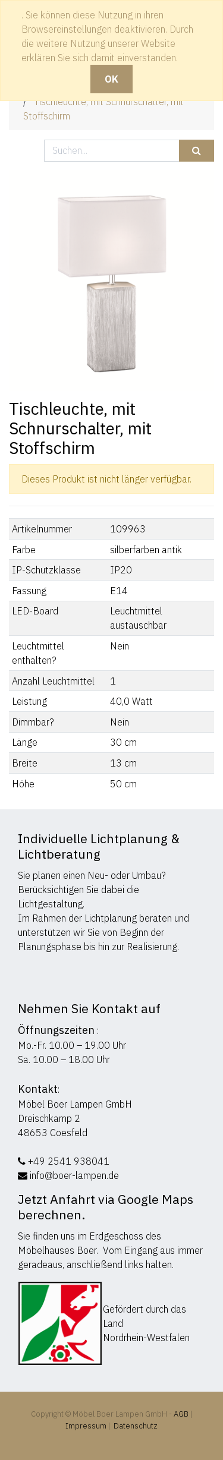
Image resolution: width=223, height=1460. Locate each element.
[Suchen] (196, 151)
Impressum (85, 1426)
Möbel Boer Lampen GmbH (75, 1104)
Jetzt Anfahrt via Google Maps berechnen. (105, 1207)
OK (111, 79)
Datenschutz (136, 1426)
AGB (182, 1414)
